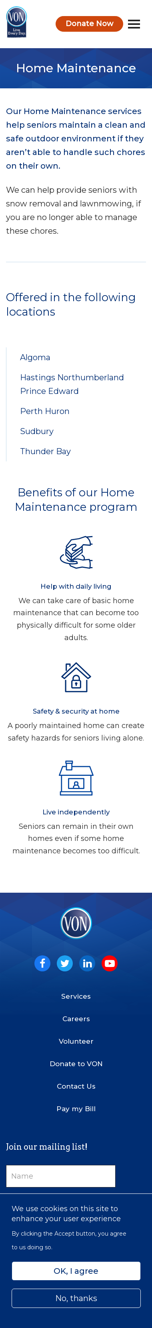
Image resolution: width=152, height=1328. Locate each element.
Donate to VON (76, 1064)
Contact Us (76, 1086)
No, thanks (76, 1298)
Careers (76, 1019)
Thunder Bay (45, 451)
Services (76, 996)
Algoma (35, 357)
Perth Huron (45, 411)
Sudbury (37, 431)
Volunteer (76, 1041)
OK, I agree (76, 1271)
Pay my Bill (76, 1109)
